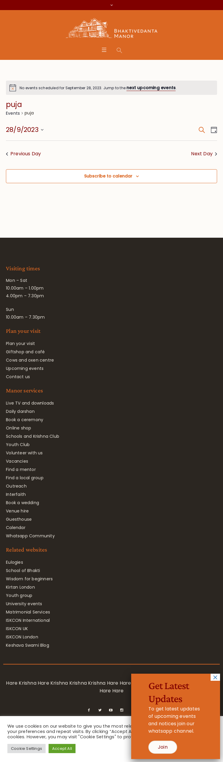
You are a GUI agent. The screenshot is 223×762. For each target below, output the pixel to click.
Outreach (16, 486)
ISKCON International (28, 620)
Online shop (18, 428)
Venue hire (17, 511)
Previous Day (23, 153)
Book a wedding (22, 503)
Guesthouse (19, 519)
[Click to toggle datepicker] (25, 130)
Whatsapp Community (30, 536)
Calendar (15, 528)
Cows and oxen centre (30, 360)
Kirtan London (20, 587)
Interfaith (16, 494)
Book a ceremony (24, 420)
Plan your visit (20, 343)
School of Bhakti (23, 571)
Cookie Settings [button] (26, 748)
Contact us (18, 377)
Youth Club (18, 445)
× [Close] (215, 677)
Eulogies (14, 562)
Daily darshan (20, 411)
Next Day (204, 153)
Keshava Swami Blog (27, 645)
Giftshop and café (25, 352)
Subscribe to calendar (108, 176)
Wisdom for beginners (29, 579)
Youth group (19, 595)
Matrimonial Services (28, 612)
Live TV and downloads (30, 403)
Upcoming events (25, 368)
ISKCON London (22, 637)
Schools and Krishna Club (32, 436)
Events (13, 113)
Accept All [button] (62, 748)
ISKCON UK (17, 629)
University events (24, 604)
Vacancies (17, 461)
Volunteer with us (24, 453)
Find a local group (25, 478)
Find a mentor (21, 469)
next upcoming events (151, 88)
